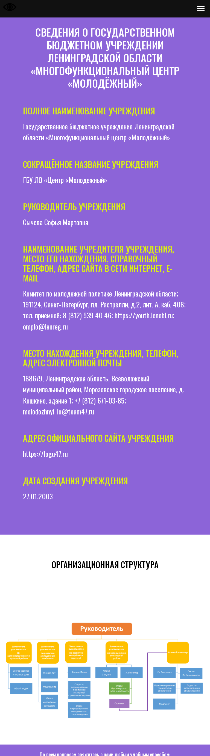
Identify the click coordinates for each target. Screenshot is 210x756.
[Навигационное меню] (201, 8)
